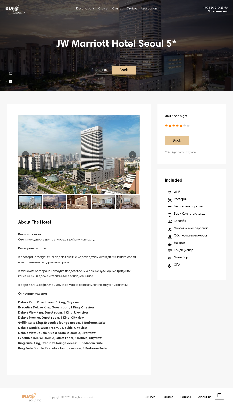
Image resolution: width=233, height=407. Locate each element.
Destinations (85, 8)
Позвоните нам (218, 11)
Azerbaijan (149, 8)
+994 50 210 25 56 (215, 7)
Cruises (103, 8)
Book (124, 70)
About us (204, 397)
